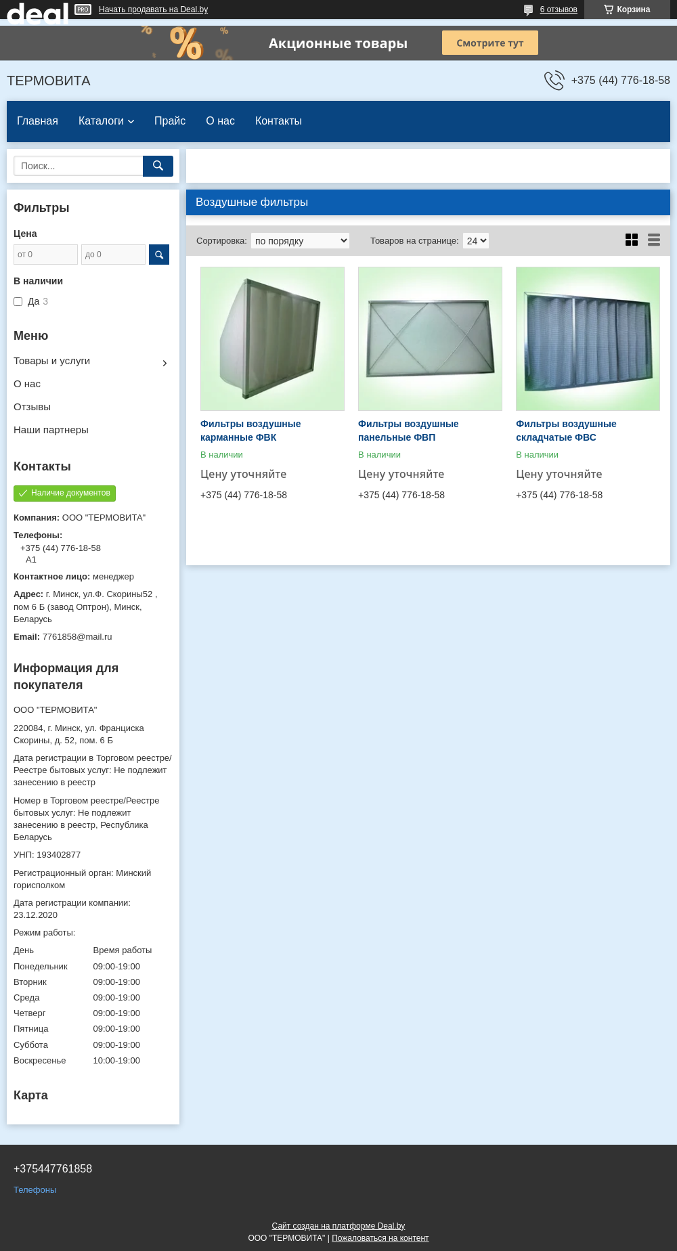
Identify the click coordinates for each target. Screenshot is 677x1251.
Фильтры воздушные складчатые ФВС (566, 430)
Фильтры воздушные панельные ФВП (408, 430)
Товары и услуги (52, 360)
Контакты (278, 121)
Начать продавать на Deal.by (153, 9)
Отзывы (32, 406)
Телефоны (35, 1190)
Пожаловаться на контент (380, 1238)
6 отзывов (558, 9)
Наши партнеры (51, 429)
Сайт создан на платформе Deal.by (339, 1226)
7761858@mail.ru (77, 637)
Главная (37, 121)
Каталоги (101, 121)
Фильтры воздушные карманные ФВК (250, 430)
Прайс (169, 121)
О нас (220, 121)
